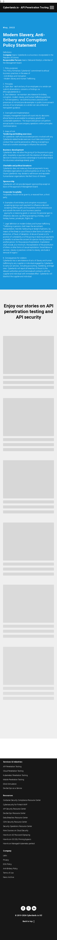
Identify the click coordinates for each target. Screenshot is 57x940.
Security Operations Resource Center (17, 826)
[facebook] (23, 908)
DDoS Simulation (10, 784)
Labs (5, 856)
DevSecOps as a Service (12, 788)
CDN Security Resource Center (15, 822)
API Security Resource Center (14, 809)
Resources (8, 795)
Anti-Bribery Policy (10, 869)
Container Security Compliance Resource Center (22, 800)
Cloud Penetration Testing (13, 771)
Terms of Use (8, 873)
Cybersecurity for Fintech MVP (15, 805)
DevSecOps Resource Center (14, 813)
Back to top (28, 921)
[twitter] (28, 908)
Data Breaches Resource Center (15, 818)
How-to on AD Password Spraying (16, 835)
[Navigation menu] (52, 7)
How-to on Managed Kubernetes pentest (19, 844)
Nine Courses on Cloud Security (15, 830)
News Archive (8, 877)
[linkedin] (34, 908)
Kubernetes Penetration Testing (15, 775)
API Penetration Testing (12, 767)
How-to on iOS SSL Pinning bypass (17, 839)
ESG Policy (7, 864)
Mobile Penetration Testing (13, 780)
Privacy (6, 860)
